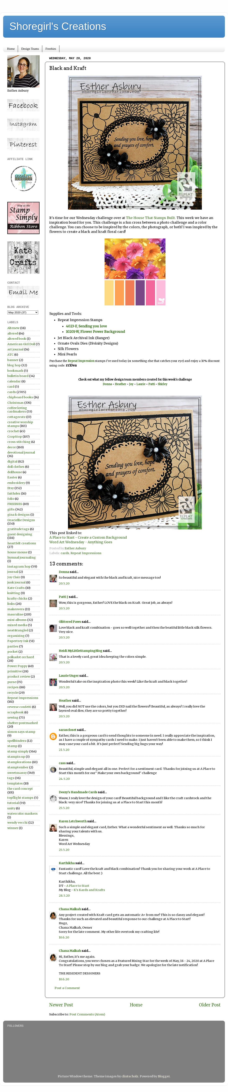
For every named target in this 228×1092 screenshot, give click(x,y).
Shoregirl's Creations (57, 26)
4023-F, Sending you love (86, 326)
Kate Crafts (16, 588)
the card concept (20, 789)
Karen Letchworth (73, 821)
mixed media (17, 625)
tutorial (13, 803)
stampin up (16, 757)
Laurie (141, 384)
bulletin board (17, 376)
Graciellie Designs (21, 520)
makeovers (15, 609)
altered (12, 333)
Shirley (162, 384)
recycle (12, 693)
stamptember (17, 767)
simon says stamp (21, 732)
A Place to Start (77, 886)
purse (11, 682)
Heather (120, 384)
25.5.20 (64, 808)
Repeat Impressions (85, 553)
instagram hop (19, 566)
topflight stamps (20, 798)
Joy (131, 384)
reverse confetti (19, 707)
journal (12, 572)
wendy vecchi (17, 822)
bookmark (15, 371)
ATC (10, 354)
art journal (15, 349)
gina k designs (18, 515)
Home (11, 48)
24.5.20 (64, 779)
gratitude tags (18, 529)
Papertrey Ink (17, 641)
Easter (12, 477)
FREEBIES (14, 504)
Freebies (50, 48)
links (11, 604)
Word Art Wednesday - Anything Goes (80, 542)
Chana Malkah (70, 909)
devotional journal (21, 452)
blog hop (14, 365)
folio (10, 499)
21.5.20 (64, 750)
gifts (11, 509)
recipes (13, 687)
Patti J (63, 597)
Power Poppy (17, 666)
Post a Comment (67, 988)
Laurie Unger (69, 676)
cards (65, 553)
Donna (107, 384)
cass (62, 763)
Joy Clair (13, 577)
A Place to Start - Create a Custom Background (88, 537)
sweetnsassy (17, 773)
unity (11, 808)
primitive (14, 671)
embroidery (16, 483)
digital (12, 461)
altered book (16, 339)
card (10, 386)
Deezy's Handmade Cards (78, 792)
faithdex (13, 493)
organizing (16, 636)
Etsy (10, 488)
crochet (13, 431)
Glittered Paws (70, 622)
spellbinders (16, 741)
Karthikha (67, 863)
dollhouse (14, 472)
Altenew (13, 328)
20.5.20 (64, 583)
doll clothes (15, 467)
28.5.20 (64, 895)
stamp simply (17, 751)
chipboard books (20, 397)
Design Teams (30, 48)
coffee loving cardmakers (17, 409)
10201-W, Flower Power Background (95, 331)
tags (10, 778)
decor (11, 447)
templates (15, 783)
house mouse (17, 552)
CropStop (14, 436)
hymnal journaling (21, 557)
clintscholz (130, 1076)
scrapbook (15, 712)
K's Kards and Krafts (89, 890)
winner (12, 828)
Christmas (15, 403)
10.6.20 (64, 937)
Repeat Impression (81, 361)
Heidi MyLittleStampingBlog (80, 651)
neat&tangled (17, 630)
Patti (151, 384)
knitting (13, 593)
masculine (15, 614)
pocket (12, 652)
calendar (14, 381)
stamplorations (19, 762)
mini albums (17, 620)
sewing (12, 717)
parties (12, 646)
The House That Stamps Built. (151, 218)
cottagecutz (16, 417)
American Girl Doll (21, 344)
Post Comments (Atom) (87, 1014)
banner (12, 360)
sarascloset (67, 730)
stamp (12, 746)
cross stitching (19, 442)
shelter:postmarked (22, 723)
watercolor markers (22, 813)
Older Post (210, 1005)
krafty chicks (17, 598)
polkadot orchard (20, 657)
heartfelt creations (21, 543)
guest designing (19, 534)
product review (18, 676)
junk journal (16, 582)
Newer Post (61, 1005)
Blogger (164, 1076)
